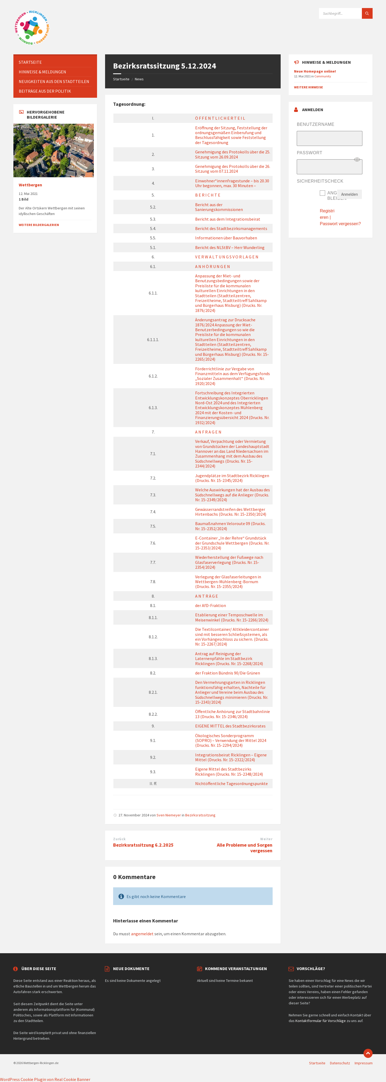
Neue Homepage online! (315, 71)
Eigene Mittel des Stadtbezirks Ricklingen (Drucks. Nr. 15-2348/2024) (229, 771)
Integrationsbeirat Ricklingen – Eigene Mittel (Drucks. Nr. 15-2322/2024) (231, 757)
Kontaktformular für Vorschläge (320, 1020)
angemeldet (142, 933)
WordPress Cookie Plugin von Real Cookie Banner (45, 1079)
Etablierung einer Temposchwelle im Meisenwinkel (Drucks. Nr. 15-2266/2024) (231, 617)
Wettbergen (30, 184)
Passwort (309, 152)
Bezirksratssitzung (200, 815)
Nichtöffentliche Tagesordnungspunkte (231, 783)
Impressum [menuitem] (364, 1063)
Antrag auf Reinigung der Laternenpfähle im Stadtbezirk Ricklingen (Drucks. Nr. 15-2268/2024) (229, 658)
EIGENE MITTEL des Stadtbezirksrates (230, 726)
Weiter (266, 839)
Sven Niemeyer (169, 815)
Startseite (121, 79)
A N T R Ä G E (206, 596)
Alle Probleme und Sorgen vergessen (244, 848)
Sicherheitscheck (320, 181)
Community (322, 76)
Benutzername (315, 124)
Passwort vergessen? (340, 223)
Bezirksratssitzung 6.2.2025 (143, 845)
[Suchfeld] (346, 13)
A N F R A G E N (208, 432)
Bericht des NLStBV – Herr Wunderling (230, 247)
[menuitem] (55, 62)
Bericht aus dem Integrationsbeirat (227, 219)
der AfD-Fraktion (210, 605)
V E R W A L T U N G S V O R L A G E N (226, 256)
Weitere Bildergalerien (39, 225)
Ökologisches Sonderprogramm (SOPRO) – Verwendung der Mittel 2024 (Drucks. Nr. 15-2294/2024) (230, 740)
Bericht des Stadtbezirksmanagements (231, 228)
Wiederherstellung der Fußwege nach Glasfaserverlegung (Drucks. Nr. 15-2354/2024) (229, 562)
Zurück (119, 839)
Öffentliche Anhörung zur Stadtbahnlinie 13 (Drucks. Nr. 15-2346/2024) (232, 714)
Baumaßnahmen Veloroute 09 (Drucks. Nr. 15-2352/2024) (230, 526)
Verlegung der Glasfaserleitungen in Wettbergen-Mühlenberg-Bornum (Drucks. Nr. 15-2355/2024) (228, 581)
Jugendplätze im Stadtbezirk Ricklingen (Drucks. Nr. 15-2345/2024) (232, 478)
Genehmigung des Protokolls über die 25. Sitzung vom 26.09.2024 (232, 154)
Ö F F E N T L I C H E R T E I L (220, 118)
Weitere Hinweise (308, 87)
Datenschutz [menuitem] (340, 1063)
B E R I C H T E (207, 195)
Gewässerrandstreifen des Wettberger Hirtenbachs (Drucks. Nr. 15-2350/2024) (230, 512)
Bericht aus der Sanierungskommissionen (219, 207)
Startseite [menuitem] (317, 1063)
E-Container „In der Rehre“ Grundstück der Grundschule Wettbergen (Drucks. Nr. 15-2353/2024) (232, 543)
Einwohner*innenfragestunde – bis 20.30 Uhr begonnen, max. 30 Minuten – (232, 183)
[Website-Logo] (32, 44)
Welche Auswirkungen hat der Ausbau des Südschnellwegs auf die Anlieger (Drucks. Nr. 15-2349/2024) (232, 494)
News (139, 79)
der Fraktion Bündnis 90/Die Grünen (227, 673)
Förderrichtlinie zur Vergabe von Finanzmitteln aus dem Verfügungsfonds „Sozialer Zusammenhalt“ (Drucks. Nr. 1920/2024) (232, 376)
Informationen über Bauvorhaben (226, 237)
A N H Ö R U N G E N (212, 266)
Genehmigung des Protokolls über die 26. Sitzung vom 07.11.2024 (232, 169)
